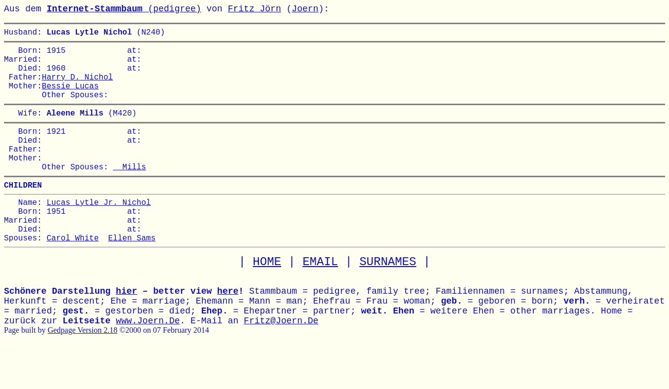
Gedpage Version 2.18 (82, 367)
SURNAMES (387, 299)
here (227, 329)
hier (126, 329)
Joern (305, 9)
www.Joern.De (148, 358)
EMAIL (320, 299)
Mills (129, 192)
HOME (267, 299)
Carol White (72, 275)
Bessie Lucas (70, 97)
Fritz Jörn (254, 9)
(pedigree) (123, 9)
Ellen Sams (131, 275)
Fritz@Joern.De (281, 358)
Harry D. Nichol (77, 86)
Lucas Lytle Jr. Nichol (98, 231)
